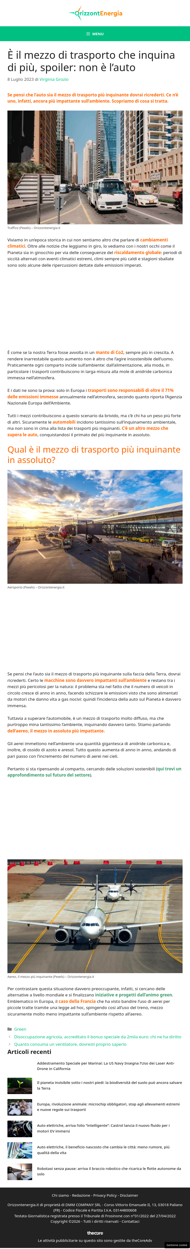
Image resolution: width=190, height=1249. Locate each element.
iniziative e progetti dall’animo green (133, 995)
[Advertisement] (95, 309)
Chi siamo (60, 1195)
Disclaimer (129, 1195)
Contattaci (131, 1221)
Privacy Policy (105, 1195)
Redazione (81, 1195)
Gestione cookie (176, 1245)
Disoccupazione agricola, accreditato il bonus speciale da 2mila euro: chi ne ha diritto (97, 1037)
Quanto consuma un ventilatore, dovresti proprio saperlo (70, 1044)
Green (20, 1029)
